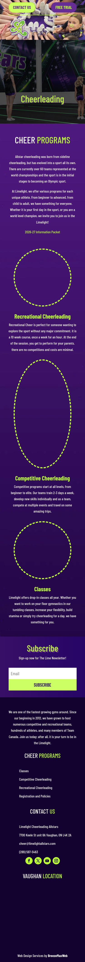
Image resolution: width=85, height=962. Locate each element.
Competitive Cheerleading (42, 478)
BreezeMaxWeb (58, 955)
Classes (42, 588)
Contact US (22, 7)
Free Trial (64, 7)
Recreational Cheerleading (43, 316)
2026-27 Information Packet (42, 232)
